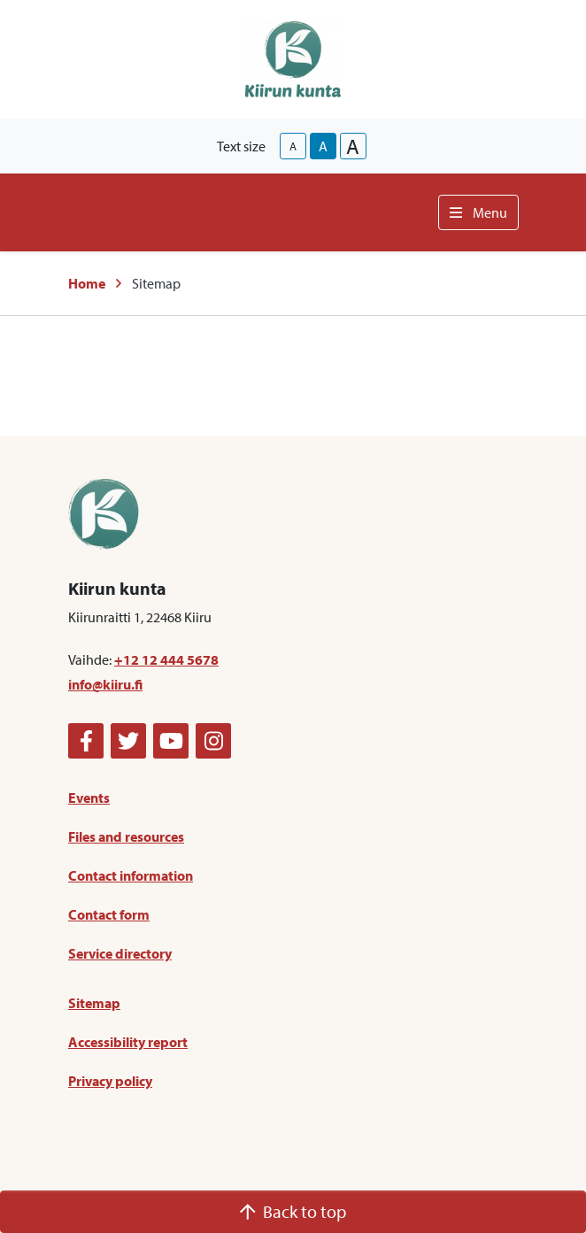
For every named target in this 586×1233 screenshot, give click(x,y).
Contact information (130, 875)
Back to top (293, 1211)
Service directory (120, 953)
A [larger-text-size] (352, 146)
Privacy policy (110, 1081)
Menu (478, 212)
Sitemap (94, 1003)
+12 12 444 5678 (166, 659)
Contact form (109, 914)
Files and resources (126, 836)
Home (86, 283)
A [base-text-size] (323, 146)
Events (89, 797)
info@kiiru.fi (105, 684)
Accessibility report (128, 1042)
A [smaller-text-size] (293, 146)
